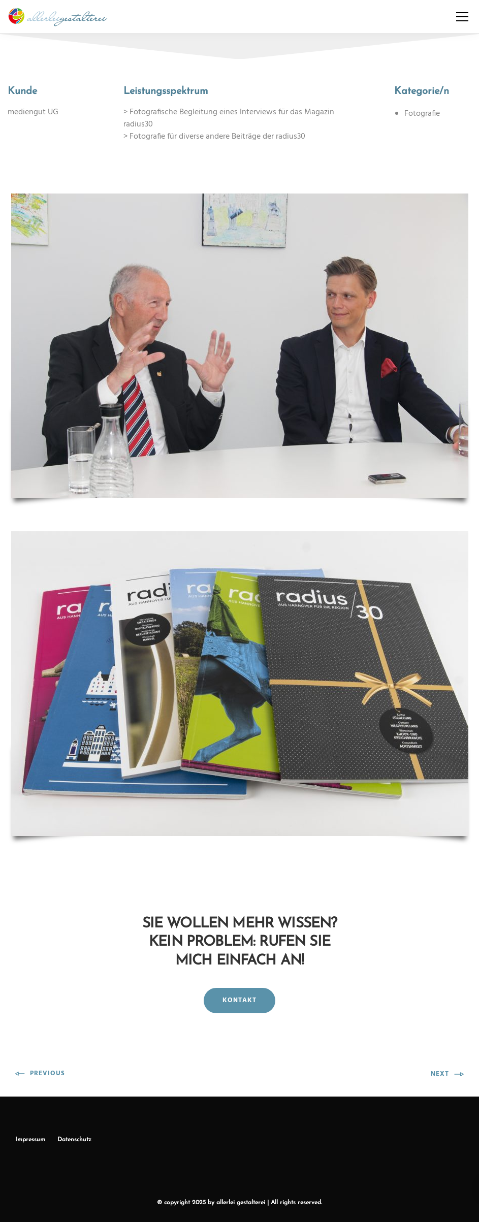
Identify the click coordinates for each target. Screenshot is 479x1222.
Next (447, 1074)
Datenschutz (74, 1140)
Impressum (30, 1140)
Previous (40, 1073)
